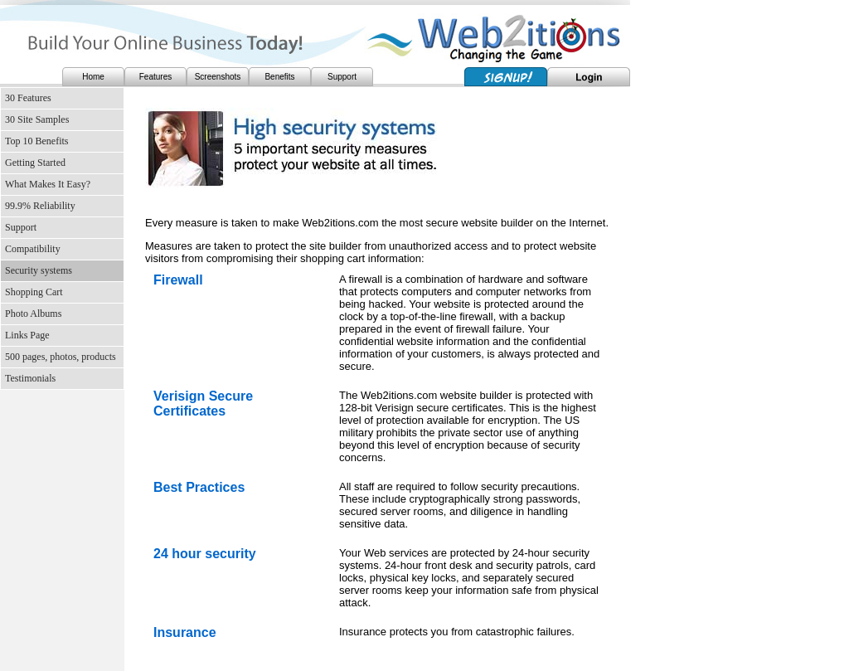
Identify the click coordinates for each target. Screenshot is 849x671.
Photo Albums (33, 313)
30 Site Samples (37, 119)
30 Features (28, 98)
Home (93, 76)
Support (342, 76)
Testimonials (30, 378)
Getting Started (35, 162)
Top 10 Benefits (36, 141)
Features (155, 76)
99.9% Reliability (40, 206)
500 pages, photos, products (60, 356)
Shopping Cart (34, 292)
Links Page (27, 335)
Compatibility (33, 249)
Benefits (279, 76)
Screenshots (218, 76)
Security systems (38, 270)
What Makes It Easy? (47, 184)
